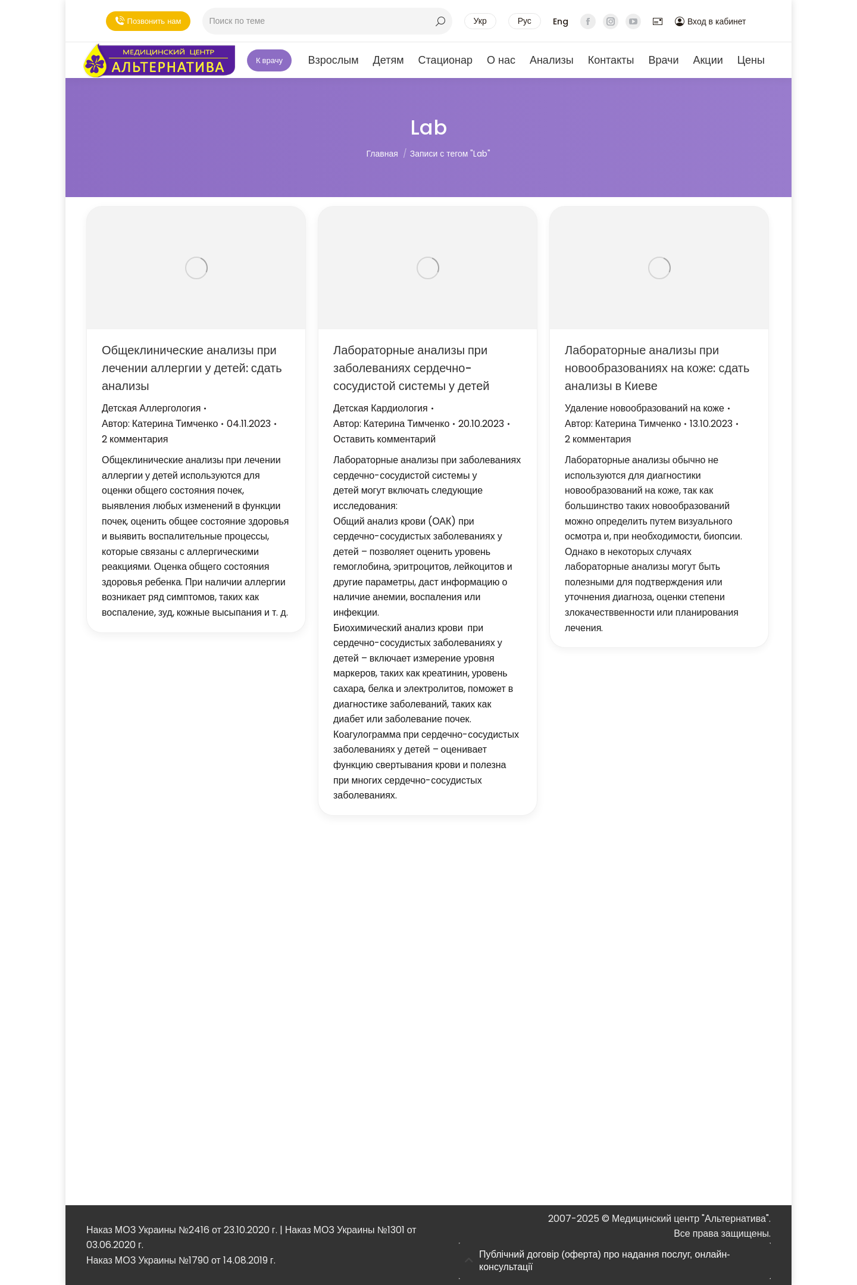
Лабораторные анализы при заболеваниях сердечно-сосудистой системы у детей (411, 368)
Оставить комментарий (384, 439)
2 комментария (135, 439)
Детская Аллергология (151, 408)
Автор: (160, 424)
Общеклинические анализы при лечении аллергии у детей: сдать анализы (192, 368)
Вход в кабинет (710, 21)
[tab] (615, 1261)
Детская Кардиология (380, 408)
